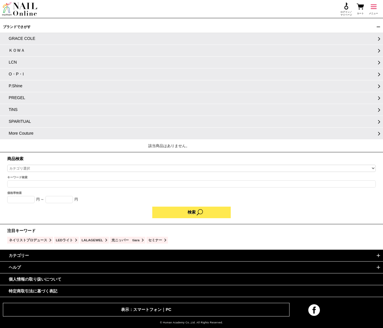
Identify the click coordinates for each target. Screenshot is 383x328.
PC (168, 309)
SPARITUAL (20, 121)
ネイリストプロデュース (28, 240)
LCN (13, 62)
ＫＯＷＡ (17, 50)
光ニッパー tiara (125, 240)
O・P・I (16, 74)
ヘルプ (15, 267)
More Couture (21, 133)
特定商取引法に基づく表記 (33, 291)
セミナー (155, 240)
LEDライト (64, 240)
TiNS (13, 109)
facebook (314, 310)
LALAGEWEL (92, 240)
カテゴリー (19, 255)
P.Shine (15, 86)
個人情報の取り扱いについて (35, 279)
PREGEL (17, 97)
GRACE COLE (22, 38)
